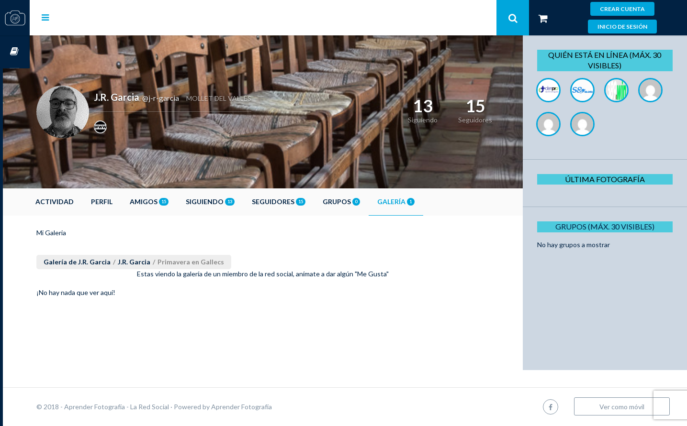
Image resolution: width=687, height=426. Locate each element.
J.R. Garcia (161, 262)
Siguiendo (237, 201)
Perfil (128, 201)
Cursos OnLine (15, 51)
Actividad (81, 201)
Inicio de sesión (622, 26)
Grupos (368, 201)
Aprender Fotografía (268, 407)
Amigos (176, 201)
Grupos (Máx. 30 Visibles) (608, 226)
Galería (422, 201)
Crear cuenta (622, 8)
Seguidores (305, 201)
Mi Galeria (78, 233)
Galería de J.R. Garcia (103, 262)
